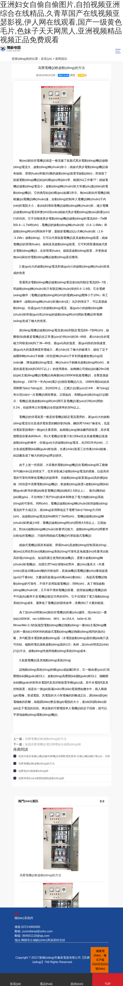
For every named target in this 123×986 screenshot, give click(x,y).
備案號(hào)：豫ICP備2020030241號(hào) (100, 959)
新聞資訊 (61, 58)
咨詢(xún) (77, 980)
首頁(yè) (46, 58)
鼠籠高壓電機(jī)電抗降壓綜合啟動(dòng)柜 (53, 744)
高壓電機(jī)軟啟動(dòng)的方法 (45, 738)
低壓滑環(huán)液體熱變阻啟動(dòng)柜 (41, 778)
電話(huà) (46, 980)
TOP (107, 980)
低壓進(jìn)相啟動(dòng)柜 (33, 770)
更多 (102, 801)
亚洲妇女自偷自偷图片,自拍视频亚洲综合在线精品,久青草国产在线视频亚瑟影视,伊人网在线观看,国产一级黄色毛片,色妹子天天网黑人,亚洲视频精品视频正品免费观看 (61, 22)
